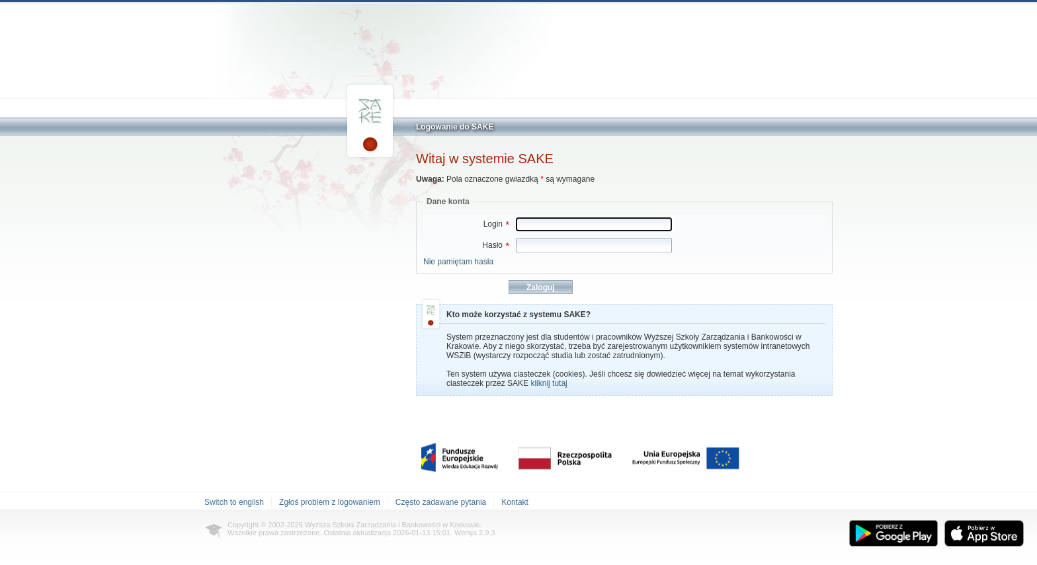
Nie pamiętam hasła (458, 261)
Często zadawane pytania (440, 502)
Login (496, 224)
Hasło (495, 245)
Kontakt (514, 502)
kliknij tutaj (548, 383)
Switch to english (234, 502)
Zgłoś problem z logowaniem (329, 502)
